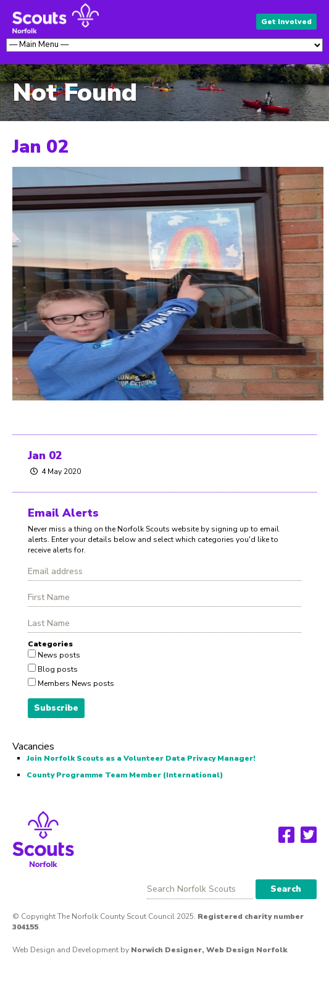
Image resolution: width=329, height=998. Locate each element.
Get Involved (286, 22)
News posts (58, 655)
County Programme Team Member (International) (125, 775)
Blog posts (57, 669)
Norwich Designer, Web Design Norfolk (209, 950)
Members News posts (75, 683)
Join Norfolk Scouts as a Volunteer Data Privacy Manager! (141, 758)
